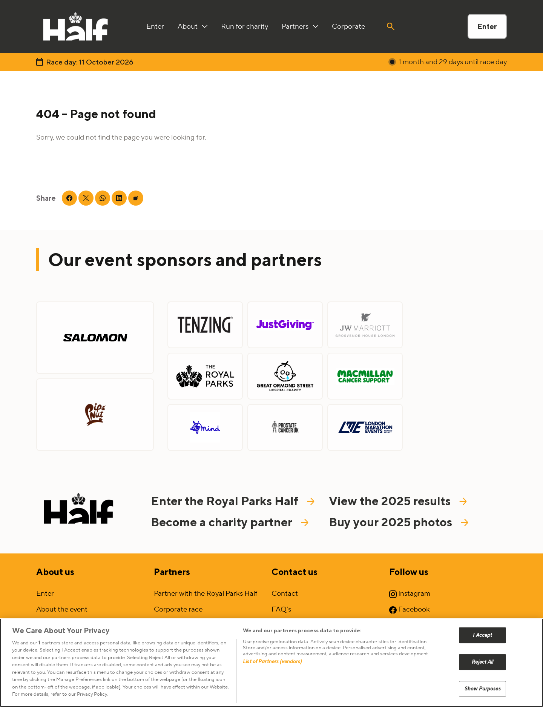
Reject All (482, 672)
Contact (285, 593)
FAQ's (281, 609)
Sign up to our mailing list (75, 625)
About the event (61, 609)
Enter (487, 26)
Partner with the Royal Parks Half (205, 593)
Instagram (409, 593)
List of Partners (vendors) (272, 672)
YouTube (407, 625)
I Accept (482, 646)
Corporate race (178, 609)
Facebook (409, 609)
